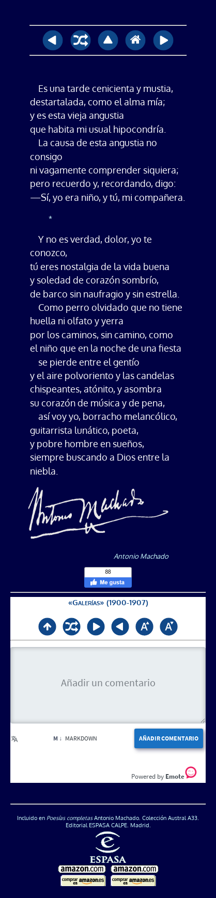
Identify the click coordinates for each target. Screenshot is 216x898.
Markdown (71, 738)
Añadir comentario (164, 738)
